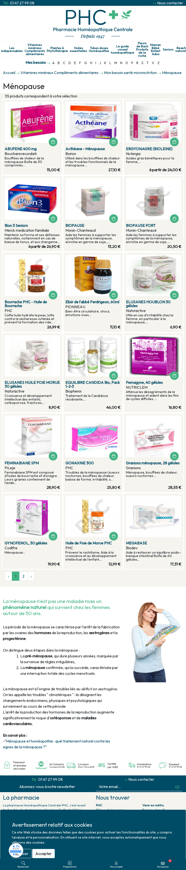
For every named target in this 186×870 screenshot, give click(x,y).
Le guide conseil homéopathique (122, 49)
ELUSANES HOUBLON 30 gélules (148, 303)
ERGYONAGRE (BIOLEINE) (149, 148)
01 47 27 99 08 (22, 2)
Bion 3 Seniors (16, 225)
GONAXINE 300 (79, 463)
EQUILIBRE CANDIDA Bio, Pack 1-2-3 (92, 384)
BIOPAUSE (74, 225)
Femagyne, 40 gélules (144, 382)
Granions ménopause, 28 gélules (152, 463)
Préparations (70, 864)
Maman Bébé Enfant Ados (155, 49)
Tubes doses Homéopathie (99, 49)
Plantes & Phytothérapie (57, 49)
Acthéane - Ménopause (85, 148)
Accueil (9, 72)
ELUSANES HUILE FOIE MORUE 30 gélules (32, 384)
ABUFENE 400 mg (21, 148)
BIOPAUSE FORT (140, 225)
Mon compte (116, 864)
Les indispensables (12, 49)
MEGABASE (136, 543)
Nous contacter (170, 2)
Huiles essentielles (78, 49)
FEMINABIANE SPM (22, 463)
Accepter (43, 853)
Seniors (168, 49)
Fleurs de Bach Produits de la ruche (142, 49)
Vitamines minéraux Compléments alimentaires (34, 49)
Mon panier (164, 863)
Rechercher (23, 864)
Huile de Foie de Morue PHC (88, 543)
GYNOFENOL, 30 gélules (26, 543)
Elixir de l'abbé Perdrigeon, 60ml (92, 301)
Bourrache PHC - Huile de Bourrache (26, 303)
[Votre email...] (134, 786)
